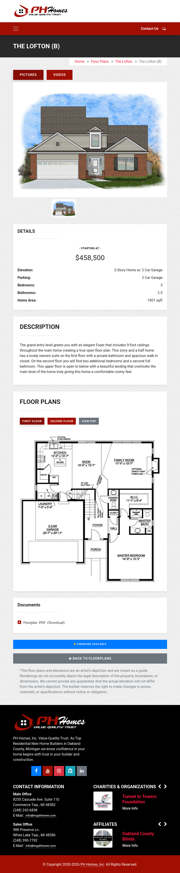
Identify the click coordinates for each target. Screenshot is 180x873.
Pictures (28, 75)
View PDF (89, 421)
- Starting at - (90, 248)
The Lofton (123, 61)
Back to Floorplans (90, 658)
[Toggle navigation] (16, 28)
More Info (130, 808)
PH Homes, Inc (92, 864)
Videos (59, 75)
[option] (90, 139)
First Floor (32, 421)
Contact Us (154, 28)
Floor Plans (100, 61)
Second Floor (61, 421)
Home (79, 61)
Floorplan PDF (34, 622)
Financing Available (90, 644)
